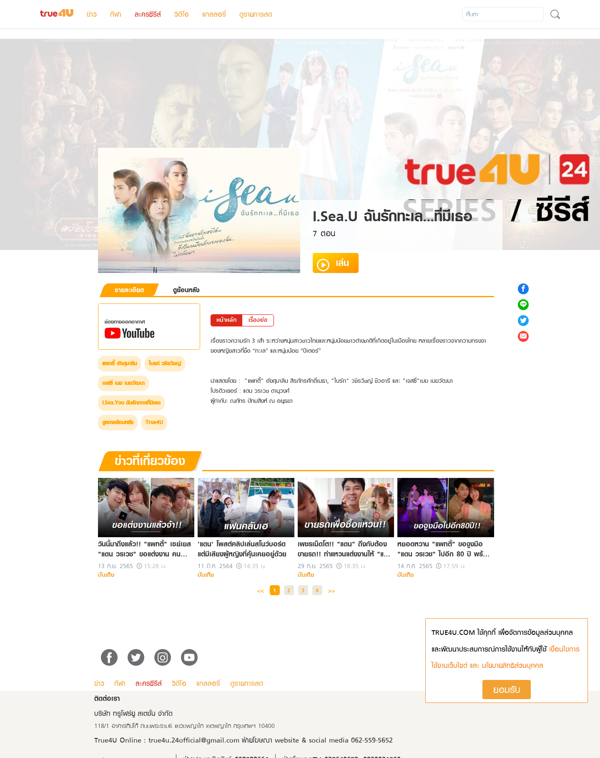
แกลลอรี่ (214, 14)
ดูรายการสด (255, 14)
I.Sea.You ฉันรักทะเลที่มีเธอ (131, 403)
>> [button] (331, 590)
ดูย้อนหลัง (186, 290)
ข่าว (92, 14)
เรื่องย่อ (258, 319)
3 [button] (302, 590)
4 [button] (317, 590)
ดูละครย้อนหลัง (117, 422)
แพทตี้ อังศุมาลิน (119, 363)
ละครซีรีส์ (148, 14)
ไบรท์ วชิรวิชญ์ (165, 363)
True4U (154, 422)
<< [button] (260, 590)
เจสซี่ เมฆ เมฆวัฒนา (123, 383)
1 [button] (274, 590)
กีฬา (115, 14)
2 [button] (288, 590)
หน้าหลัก (226, 319)
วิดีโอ (181, 14)
